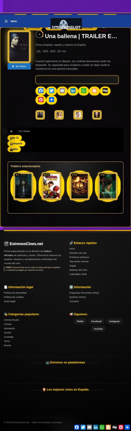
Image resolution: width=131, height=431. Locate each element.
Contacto (74, 301)
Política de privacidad (15, 292)
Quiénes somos (78, 297)
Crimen (8, 324)
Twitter (80, 321)
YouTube (98, 329)
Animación (9, 328)
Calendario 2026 (78, 274)
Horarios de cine (78, 253)
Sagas (73, 265)
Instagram (114, 321)
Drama (7, 345)
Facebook (96, 321)
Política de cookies (14, 297)
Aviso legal (9, 301)
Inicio (72, 248)
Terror (7, 341)
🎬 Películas (33, 27)
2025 (45, 51)
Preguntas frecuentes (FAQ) (84, 292)
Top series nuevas (79, 261)
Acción (7, 332)
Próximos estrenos (79, 257)
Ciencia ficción (11, 319)
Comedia (8, 337)
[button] (117, 189)
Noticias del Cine (78, 270)
